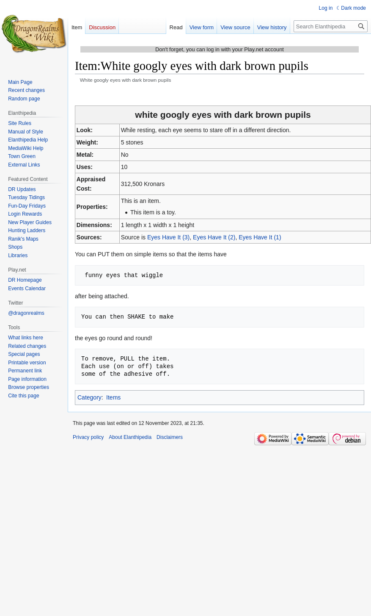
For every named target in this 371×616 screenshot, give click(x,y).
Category (89, 397)
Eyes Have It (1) (260, 237)
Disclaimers (170, 437)
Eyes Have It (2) (214, 237)
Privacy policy (88, 437)
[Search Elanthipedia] (331, 26)
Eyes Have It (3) (168, 237)
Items (113, 397)
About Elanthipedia (130, 437)
